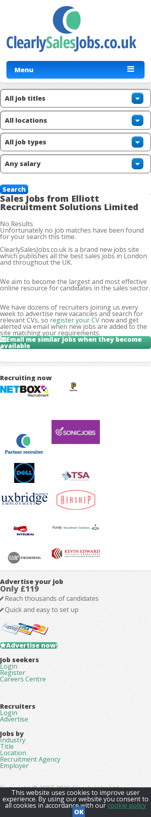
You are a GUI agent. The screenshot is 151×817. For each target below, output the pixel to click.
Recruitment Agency (30, 759)
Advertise (14, 719)
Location (13, 752)
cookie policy (127, 805)
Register (12, 672)
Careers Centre (23, 679)
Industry (12, 740)
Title (7, 746)
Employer (14, 765)
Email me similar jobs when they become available (71, 342)
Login (8, 666)
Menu (23, 69)
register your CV (74, 320)
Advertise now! (32, 645)
